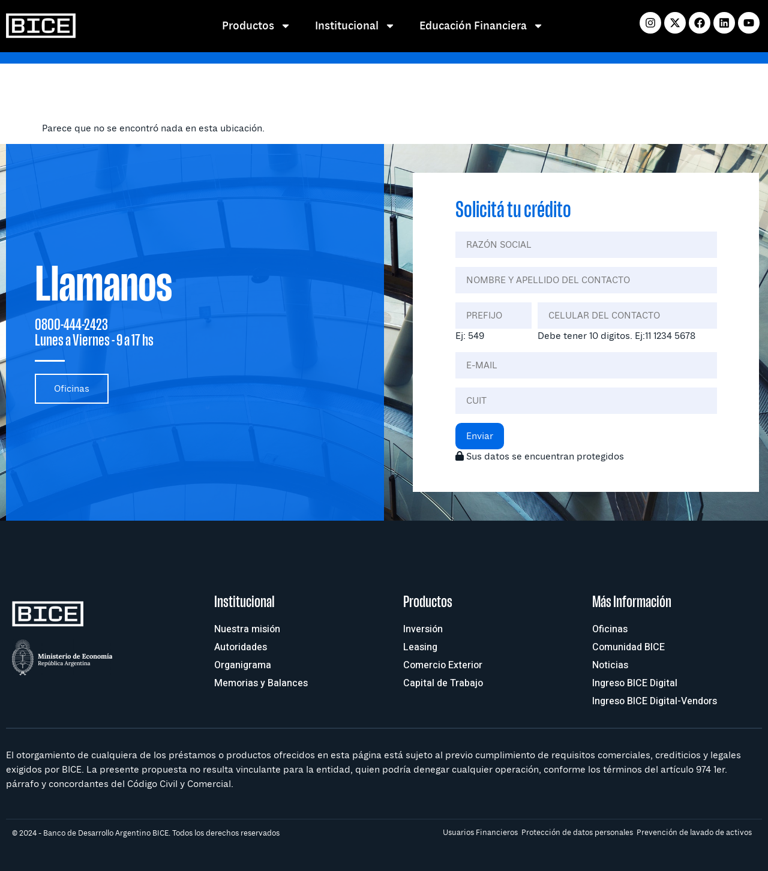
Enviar (479, 436)
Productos (256, 25)
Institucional (355, 25)
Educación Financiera (481, 25)
